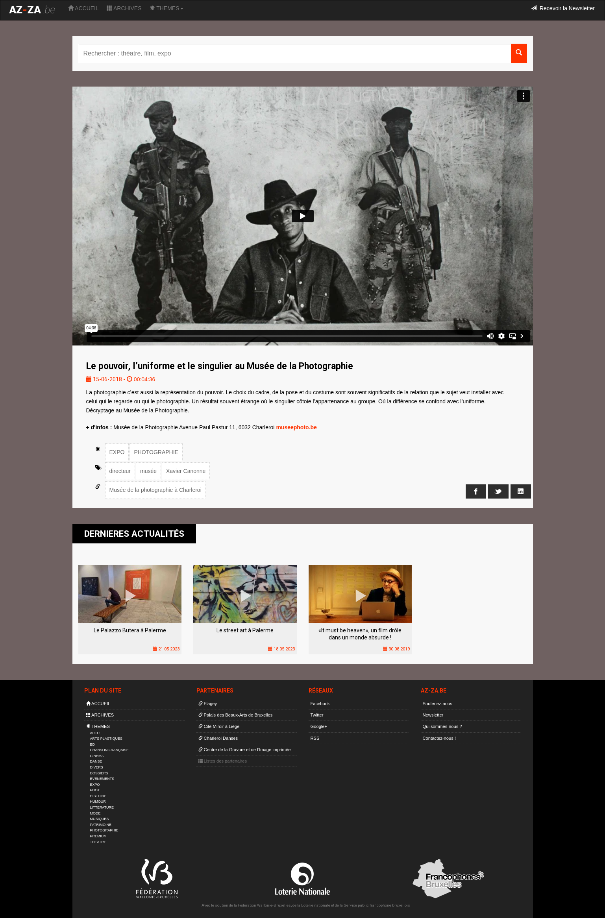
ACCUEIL (83, 8)
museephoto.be (296, 427)
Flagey (207, 703)
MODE (95, 813)
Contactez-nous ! (439, 738)
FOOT (95, 790)
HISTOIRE (98, 796)
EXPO (117, 452)
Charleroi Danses (218, 738)
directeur (120, 471)
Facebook (320, 703)
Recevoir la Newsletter (563, 8)
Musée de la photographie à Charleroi (155, 490)
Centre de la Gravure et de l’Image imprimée (244, 749)
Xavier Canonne (185, 471)
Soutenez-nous (437, 703)
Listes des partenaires (222, 761)
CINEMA (97, 756)
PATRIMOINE (100, 825)
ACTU (95, 733)
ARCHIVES (124, 8)
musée (148, 471)
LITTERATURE (102, 807)
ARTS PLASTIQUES (106, 739)
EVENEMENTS (102, 779)
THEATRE (98, 842)
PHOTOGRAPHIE (156, 452)
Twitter (317, 715)
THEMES (166, 8)
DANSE (96, 761)
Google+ (319, 726)
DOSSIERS (99, 773)
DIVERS (96, 767)
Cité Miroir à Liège (219, 726)
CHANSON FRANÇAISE (109, 750)
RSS (315, 738)
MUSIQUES (99, 819)
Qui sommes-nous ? (442, 726)
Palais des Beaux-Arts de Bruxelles (235, 715)
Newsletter (433, 715)
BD (92, 744)
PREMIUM (98, 836)
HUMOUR (98, 801)
